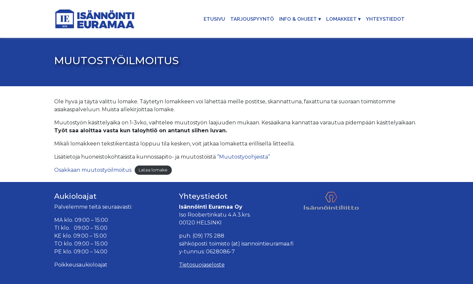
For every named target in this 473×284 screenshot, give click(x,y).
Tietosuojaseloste (202, 265)
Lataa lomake (153, 170)
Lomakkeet (341, 19)
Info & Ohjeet (298, 19)
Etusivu (214, 19)
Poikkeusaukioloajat (80, 265)
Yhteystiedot (385, 19)
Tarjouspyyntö (252, 19)
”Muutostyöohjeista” (243, 157)
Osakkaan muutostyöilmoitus (92, 170)
